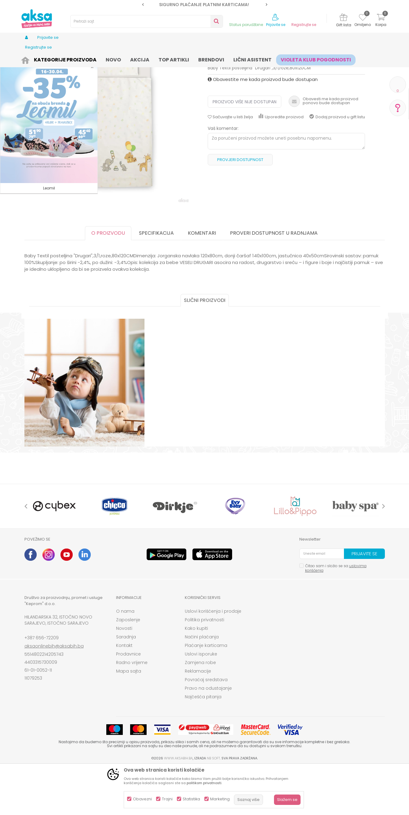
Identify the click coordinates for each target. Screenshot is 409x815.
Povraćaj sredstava (206, 727)
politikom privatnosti (204, 782)
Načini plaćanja (202, 684)
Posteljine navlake (213, 58)
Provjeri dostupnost (240, 207)
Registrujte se (303, 25)
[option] (205, 4)
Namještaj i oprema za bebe (93, 58)
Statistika (191, 799)
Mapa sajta (128, 718)
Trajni (167, 799)
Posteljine (183, 58)
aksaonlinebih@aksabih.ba (54, 693)
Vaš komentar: (223, 176)
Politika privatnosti (204, 667)
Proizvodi (54, 58)
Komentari (202, 280)
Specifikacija (156, 280)
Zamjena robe (200, 710)
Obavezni (142, 799)
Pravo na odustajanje (208, 735)
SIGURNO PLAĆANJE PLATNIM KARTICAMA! (204, 5)
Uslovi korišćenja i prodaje (213, 658)
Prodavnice (128, 701)
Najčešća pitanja (203, 744)
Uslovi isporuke (201, 701)
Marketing (220, 799)
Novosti (124, 676)
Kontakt (124, 693)
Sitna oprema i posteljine (147, 58)
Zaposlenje (128, 667)
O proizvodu (108, 280)
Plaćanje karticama (206, 693)
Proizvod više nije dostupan (244, 149)
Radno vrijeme (132, 710)
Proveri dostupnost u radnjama (274, 280)
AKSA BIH (32, 58)
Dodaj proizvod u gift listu (337, 164)
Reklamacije (198, 718)
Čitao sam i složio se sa (336, 615)
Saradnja (126, 684)
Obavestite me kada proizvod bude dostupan (263, 126)
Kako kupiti (196, 676)
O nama (125, 658)
